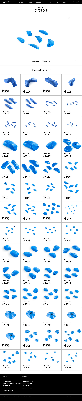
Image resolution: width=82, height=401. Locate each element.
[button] (24, 376)
